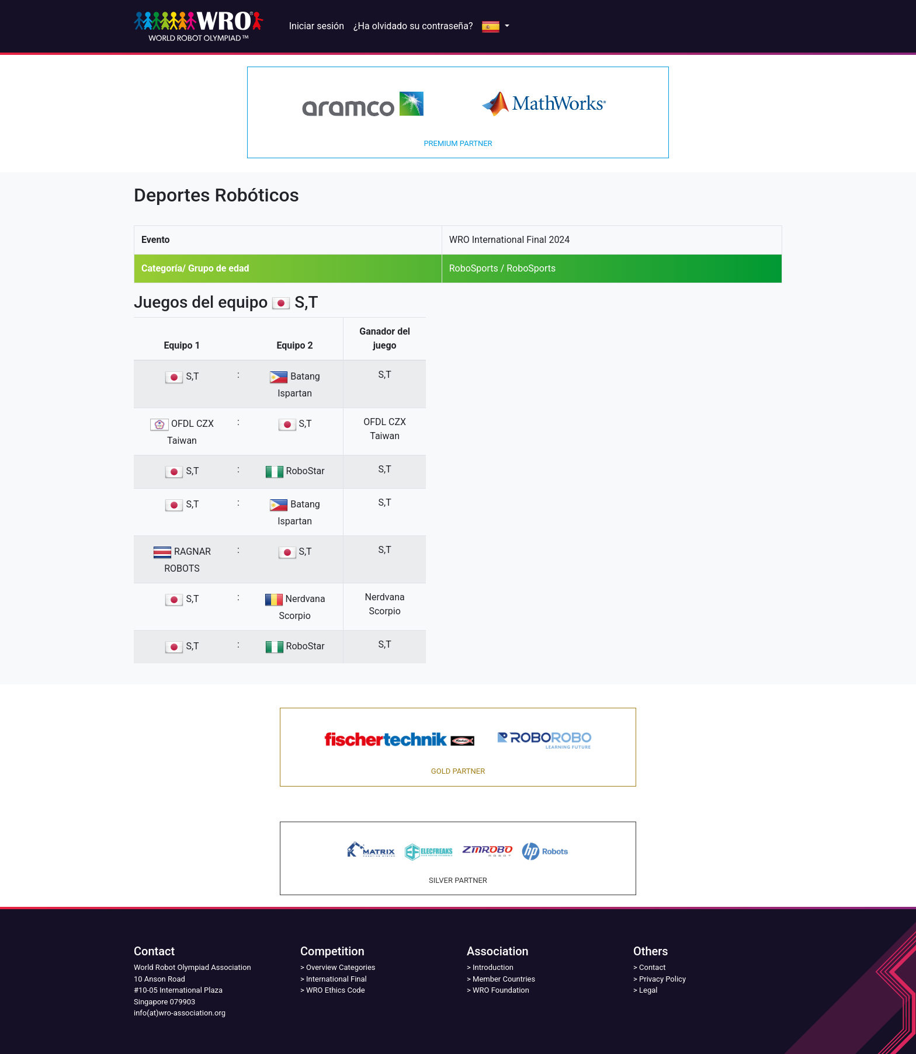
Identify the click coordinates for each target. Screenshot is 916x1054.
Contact (652, 967)
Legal (648, 990)
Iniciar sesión (316, 26)
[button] (495, 26)
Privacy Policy (662, 979)
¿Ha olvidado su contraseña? (413, 26)
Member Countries (504, 979)
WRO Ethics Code (335, 990)
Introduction (493, 967)
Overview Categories (340, 967)
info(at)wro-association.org (179, 1012)
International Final (336, 979)
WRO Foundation (501, 990)
